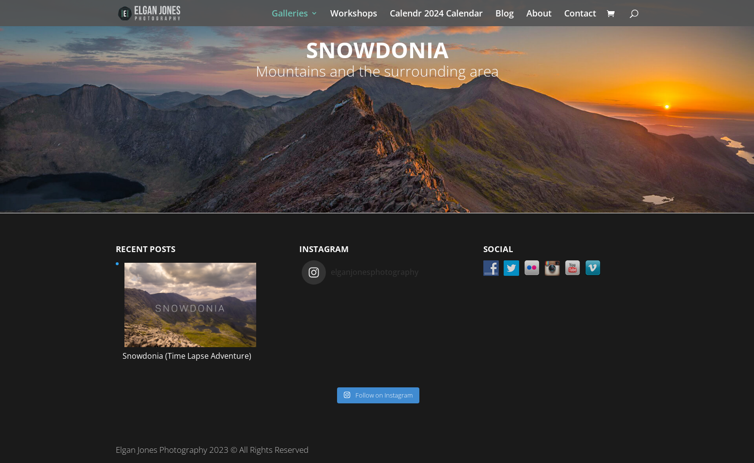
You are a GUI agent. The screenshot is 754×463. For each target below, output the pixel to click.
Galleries (290, 14)
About (539, 14)
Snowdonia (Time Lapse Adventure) (187, 356)
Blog (504, 14)
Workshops (353, 14)
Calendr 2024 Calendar (436, 14)
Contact (580, 14)
